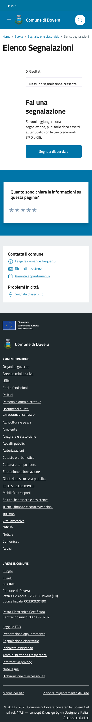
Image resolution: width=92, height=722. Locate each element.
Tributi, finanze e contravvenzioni (28, 506)
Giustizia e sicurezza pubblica (24, 478)
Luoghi (8, 571)
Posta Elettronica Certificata (24, 611)
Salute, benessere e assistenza (25, 499)
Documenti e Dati (16, 408)
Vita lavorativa (13, 520)
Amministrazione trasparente (25, 655)
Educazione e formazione (21, 471)
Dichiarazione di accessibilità (24, 676)
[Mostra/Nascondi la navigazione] (8, 19)
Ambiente (10, 429)
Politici (8, 394)
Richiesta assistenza (18, 647)
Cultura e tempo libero (19, 464)
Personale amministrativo (22, 401)
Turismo (9, 513)
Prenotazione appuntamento (24, 633)
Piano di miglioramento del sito (66, 693)
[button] (12, 6)
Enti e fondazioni (15, 387)
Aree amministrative (18, 373)
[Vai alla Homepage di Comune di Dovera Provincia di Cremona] (40, 20)
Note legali (11, 669)
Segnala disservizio (53, 151)
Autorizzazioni (13, 450)
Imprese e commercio (18, 485)
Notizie (8, 534)
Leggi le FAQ (12, 626)
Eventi (7, 578)
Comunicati (11, 541)
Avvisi (7, 548)
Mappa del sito (13, 693)
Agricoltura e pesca (17, 422)
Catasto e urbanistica (18, 457)
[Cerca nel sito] (80, 20)
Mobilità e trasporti (17, 492)
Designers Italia (74, 712)
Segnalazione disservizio (21, 640)
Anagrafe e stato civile (19, 436)
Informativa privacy (17, 662)
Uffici (6, 380)
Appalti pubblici (14, 443)
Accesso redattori (76, 717)
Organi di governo (16, 366)
